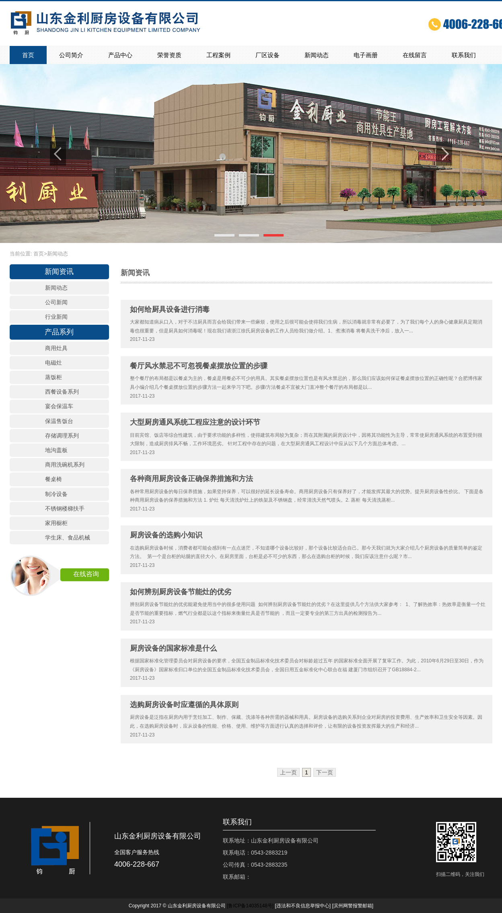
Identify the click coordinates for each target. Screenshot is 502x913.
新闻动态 (316, 55)
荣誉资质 (169, 55)
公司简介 (71, 55)
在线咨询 (86, 574)
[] (250, 906)
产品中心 (120, 55)
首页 (28, 55)
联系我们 (464, 55)
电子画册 (366, 55)
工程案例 (218, 55)
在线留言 (415, 55)
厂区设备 (267, 55)
